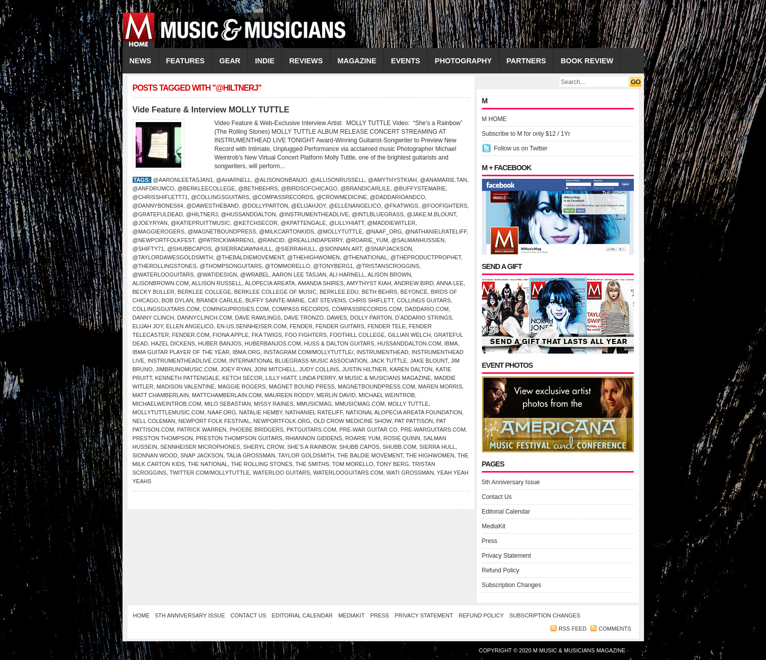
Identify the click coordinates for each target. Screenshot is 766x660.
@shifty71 (149, 249)
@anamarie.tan (443, 180)
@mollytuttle (339, 231)
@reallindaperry (315, 240)
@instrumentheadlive (314, 214)
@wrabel (254, 274)
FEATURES (185, 61)
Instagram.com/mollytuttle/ (308, 352)
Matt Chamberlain (161, 395)
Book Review (586, 61)
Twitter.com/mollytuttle (210, 473)
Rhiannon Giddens (314, 438)
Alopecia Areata (270, 283)
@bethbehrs (257, 188)
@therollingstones (165, 266)
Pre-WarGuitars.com (432, 429)
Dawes (337, 318)
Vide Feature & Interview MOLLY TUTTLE (211, 109)
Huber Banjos (219, 343)
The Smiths (312, 464)
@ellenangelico (355, 206)
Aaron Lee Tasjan (299, 274)
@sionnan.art (340, 249)
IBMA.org (246, 352)
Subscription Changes (511, 585)
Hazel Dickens (173, 343)
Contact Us (497, 496)
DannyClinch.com (204, 318)
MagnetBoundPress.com (376, 386)
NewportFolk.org (281, 421)
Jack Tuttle (388, 361)
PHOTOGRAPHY (463, 61)
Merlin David (335, 395)
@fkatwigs (401, 206)
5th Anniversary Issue (511, 482)
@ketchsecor (255, 223)
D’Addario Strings (423, 318)
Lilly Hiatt (281, 378)
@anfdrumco (154, 188)
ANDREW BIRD (413, 283)
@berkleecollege (206, 188)
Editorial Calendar (506, 511)
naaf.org (222, 412)
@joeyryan (150, 223)
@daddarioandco (397, 197)
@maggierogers (159, 231)
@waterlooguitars (163, 274)
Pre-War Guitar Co (368, 429)
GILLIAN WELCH (409, 335)
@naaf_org (384, 231)
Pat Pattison (413, 421)
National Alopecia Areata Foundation (404, 412)
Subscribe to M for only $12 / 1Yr (526, 133)
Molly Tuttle (408, 404)
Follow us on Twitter (521, 148)
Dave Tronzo (304, 318)
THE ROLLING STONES (261, 464)
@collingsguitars (220, 197)
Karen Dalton (411, 369)
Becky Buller (154, 292)
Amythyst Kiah (368, 283)
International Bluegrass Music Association (298, 361)
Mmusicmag (314, 404)
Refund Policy (500, 570)
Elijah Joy (148, 326)
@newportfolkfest (164, 240)
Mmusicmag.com (360, 404)
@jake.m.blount (431, 214)
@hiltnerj (202, 214)
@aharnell (233, 180)
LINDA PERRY (317, 378)
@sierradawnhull (243, 249)
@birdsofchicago (309, 188)
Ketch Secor (242, 378)
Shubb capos (359, 447)
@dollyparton (265, 206)
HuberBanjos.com (273, 343)
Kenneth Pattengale (187, 378)
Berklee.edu (338, 292)
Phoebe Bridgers (256, 429)
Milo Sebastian (228, 404)
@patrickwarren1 (225, 240)
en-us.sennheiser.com (252, 326)
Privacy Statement (506, 555)
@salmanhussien (418, 240)
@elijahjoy (308, 206)
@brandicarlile (365, 188)
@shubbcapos (189, 249)
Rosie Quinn (401, 438)
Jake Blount (429, 361)
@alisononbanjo (280, 180)
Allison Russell (216, 283)
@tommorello (287, 266)
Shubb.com (399, 447)
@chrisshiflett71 (160, 197)
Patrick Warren (202, 429)
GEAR (229, 61)
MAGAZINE (357, 61)
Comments (614, 629)
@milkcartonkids (286, 231)
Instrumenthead (382, 352)
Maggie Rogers (242, 386)
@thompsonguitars (230, 266)
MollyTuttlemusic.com (169, 412)
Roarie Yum (362, 438)
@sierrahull (295, 249)
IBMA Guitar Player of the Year (181, 352)
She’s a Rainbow (311, 447)
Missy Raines (274, 404)
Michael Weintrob (387, 395)
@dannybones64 (158, 206)
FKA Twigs (267, 335)
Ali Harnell (347, 274)
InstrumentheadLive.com (186, 361)
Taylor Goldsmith (306, 455)
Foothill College (357, 335)
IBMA (451, 343)
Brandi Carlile (219, 300)
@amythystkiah (392, 180)
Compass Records (300, 309)
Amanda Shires (320, 283)
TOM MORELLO (352, 464)
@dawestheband (212, 206)
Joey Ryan (235, 369)
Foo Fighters (306, 335)
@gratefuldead (158, 214)
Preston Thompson (163, 438)
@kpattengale (303, 223)
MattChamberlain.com (226, 395)
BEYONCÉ (414, 292)
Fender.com (191, 335)
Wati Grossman (410, 473)
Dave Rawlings (257, 318)
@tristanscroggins (387, 266)
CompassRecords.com (366, 309)
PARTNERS (526, 61)
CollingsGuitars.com (166, 309)
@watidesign (217, 274)
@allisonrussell (337, 180)
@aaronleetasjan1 (183, 180)
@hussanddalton (248, 214)
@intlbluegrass (378, 214)
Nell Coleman (154, 421)
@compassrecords (282, 197)
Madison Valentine (185, 386)
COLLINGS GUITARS (424, 300)
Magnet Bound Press (302, 386)
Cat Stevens (327, 300)
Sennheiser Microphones (200, 447)
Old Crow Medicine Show (352, 421)
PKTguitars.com (311, 429)
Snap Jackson (201, 455)
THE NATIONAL (208, 464)
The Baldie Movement (370, 455)
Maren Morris (440, 386)
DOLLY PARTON (371, 318)
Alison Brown (389, 274)
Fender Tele (387, 326)
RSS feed (572, 629)
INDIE (264, 61)
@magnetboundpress (221, 231)
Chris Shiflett (371, 300)
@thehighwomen (313, 257)
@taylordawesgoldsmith (173, 257)
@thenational (365, 257)
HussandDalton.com (409, 343)
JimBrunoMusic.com (186, 369)
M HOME (494, 119)
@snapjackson (388, 249)
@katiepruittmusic (200, 223)
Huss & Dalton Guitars (339, 343)
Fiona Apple (231, 335)
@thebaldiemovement (250, 257)
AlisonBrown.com (161, 283)
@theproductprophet (425, 257)
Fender (301, 326)
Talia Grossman (250, 455)
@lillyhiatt (346, 223)
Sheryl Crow (263, 447)
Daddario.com (427, 309)
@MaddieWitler (391, 223)
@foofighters (445, 206)
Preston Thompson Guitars (239, 438)
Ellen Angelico (190, 326)
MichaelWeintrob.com (167, 404)
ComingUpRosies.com (236, 309)
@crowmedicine (341, 197)
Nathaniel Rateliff (313, 412)
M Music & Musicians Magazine (385, 378)
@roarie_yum (367, 240)
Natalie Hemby (260, 412)
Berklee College (204, 292)
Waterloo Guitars (281, 473)
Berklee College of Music (275, 292)
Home (141, 615)
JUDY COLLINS (319, 369)
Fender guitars (339, 326)
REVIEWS (305, 61)
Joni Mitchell (275, 369)
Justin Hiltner (364, 369)
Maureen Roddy (289, 395)
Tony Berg (392, 464)
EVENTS (405, 61)
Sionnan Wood (155, 455)
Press (490, 541)
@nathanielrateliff (436, 231)
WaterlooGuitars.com (348, 473)
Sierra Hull (437, 447)
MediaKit (494, 526)
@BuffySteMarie (419, 188)
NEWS (140, 61)
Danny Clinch (153, 318)
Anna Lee (450, 283)
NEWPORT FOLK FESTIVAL (214, 421)
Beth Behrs (379, 292)
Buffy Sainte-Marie (275, 300)
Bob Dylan (177, 300)
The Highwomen (430, 455)
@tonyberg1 (333, 266)
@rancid (270, 240)
